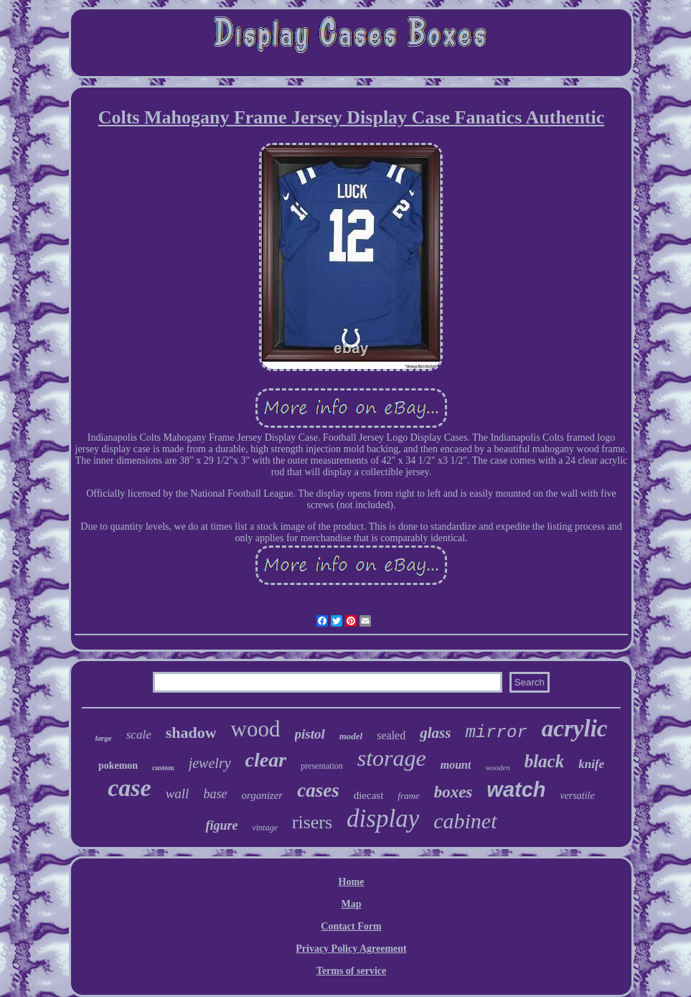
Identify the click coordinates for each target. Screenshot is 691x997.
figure (221, 825)
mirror (496, 732)
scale (138, 734)
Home (352, 881)
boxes (453, 792)
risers (312, 822)
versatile (577, 795)
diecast (369, 795)
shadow (191, 732)
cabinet (465, 821)
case (129, 787)
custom (163, 768)
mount (456, 765)
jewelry (210, 763)
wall (177, 793)
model (351, 736)
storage (391, 758)
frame (408, 795)
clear (266, 760)
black (545, 761)
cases (318, 790)
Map (351, 904)
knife (591, 764)
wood (256, 728)
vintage (264, 828)
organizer (262, 795)
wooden (497, 767)
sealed (391, 735)
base (215, 794)
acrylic (575, 728)
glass (435, 732)
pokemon (118, 765)
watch (515, 789)
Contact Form (351, 926)
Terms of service (351, 970)
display (383, 819)
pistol (310, 733)
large (103, 738)
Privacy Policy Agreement (351, 948)
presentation (322, 766)
